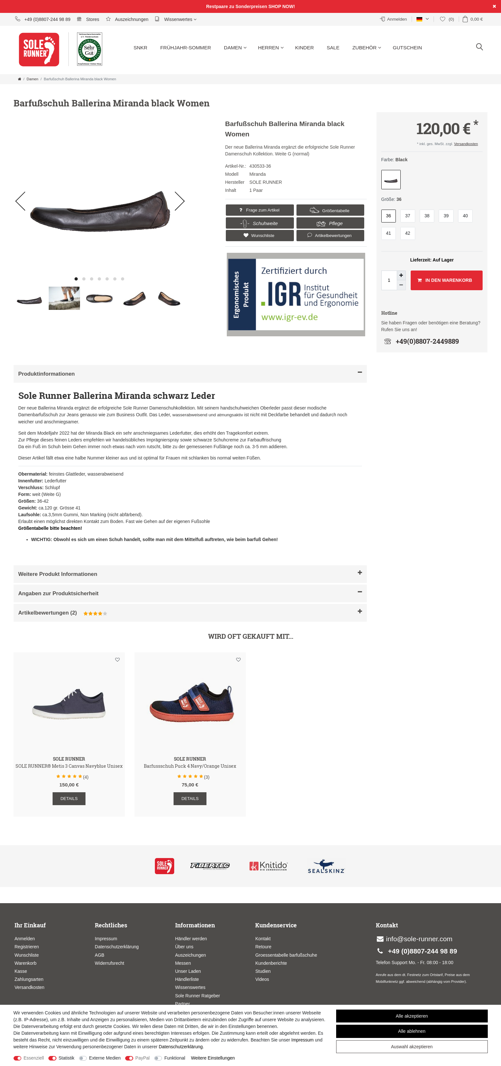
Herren (271, 47)
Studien (262, 971)
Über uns (184, 946)
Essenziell (34, 1058)
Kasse (21, 971)
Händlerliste (187, 979)
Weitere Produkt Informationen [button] (190, 573)
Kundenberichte (271, 963)
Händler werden (191, 938)
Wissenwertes (175, 19)
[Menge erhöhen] (401, 275)
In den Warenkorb (444, 280)
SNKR (140, 47)
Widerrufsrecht (109, 963)
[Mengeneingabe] (389, 280)
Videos (262, 979)
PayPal (142, 1058)
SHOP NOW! (281, 6)
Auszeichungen (190, 955)
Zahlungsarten (29, 979)
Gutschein (407, 47)
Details (68, 798)
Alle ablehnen (412, 1031)
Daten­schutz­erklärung (181, 1046)
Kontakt (262, 938)
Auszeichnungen (127, 19)
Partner (182, 1003)
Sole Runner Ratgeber (197, 995)
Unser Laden (188, 971)
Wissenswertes (190, 987)
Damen (235, 47)
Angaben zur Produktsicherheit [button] (190, 593)
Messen (183, 963)
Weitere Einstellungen (213, 1058)
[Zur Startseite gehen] (19, 79)
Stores (88, 19)
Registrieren (27, 946)
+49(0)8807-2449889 (420, 341)
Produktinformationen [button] (190, 373)
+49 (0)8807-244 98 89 (43, 19)
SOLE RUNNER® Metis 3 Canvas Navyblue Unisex (69, 766)
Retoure (263, 946)
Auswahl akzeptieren (412, 1046)
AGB (100, 955)
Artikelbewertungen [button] (329, 235)
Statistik (67, 1058)
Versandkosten (466, 144)
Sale (333, 47)
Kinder (304, 47)
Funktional (174, 1058)
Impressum (106, 938)
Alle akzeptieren (412, 1016)
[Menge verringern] (401, 285)
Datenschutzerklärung (117, 946)
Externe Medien (105, 1058)
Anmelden (25, 938)
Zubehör (366, 47)
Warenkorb (25, 963)
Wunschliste (258, 235)
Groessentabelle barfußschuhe (286, 955)
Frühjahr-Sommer (185, 47)
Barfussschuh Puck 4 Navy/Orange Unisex (190, 766)
